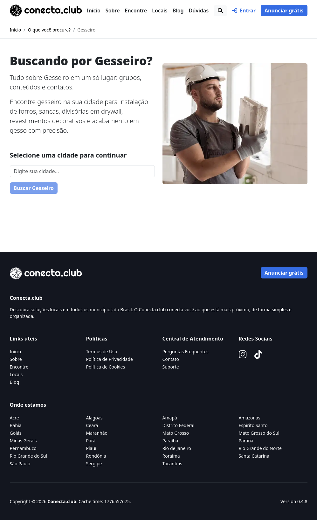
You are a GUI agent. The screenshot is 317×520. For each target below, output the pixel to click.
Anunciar (284, 10)
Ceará (92, 425)
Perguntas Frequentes (185, 351)
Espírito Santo (253, 425)
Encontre (136, 10)
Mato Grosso (175, 433)
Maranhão (97, 433)
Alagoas (94, 418)
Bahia (16, 425)
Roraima (171, 456)
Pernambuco (23, 448)
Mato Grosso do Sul (259, 433)
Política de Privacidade (109, 359)
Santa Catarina (254, 456)
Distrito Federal (178, 425)
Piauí (91, 448)
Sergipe (94, 463)
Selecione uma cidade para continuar (68, 155)
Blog (178, 10)
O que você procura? (49, 30)
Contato (170, 359)
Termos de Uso (101, 351)
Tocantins (172, 463)
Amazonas (249, 418)
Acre (14, 418)
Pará (91, 441)
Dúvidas (199, 10)
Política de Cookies (105, 367)
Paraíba (170, 441)
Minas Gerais (23, 441)
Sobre (113, 10)
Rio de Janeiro (176, 448)
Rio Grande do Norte (260, 448)
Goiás (16, 433)
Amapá (169, 418)
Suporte (170, 367)
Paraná (246, 441)
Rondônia (96, 456)
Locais (159, 10)
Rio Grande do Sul (28, 456)
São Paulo (20, 463)
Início (93, 10)
